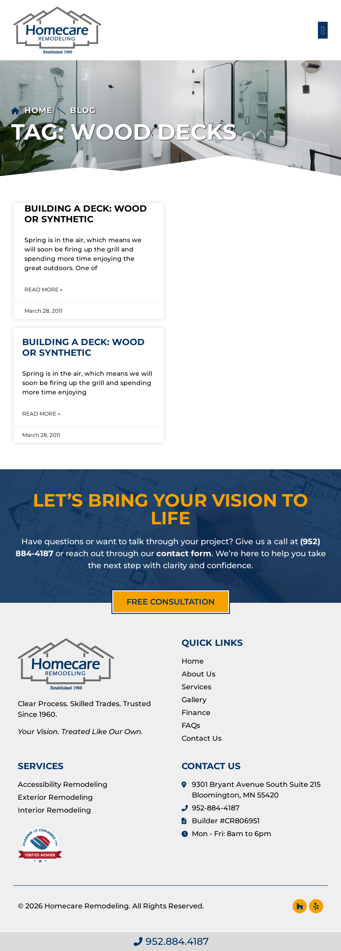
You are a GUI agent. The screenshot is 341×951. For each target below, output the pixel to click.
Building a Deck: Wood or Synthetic (85, 213)
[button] (323, 30)
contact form (183, 553)
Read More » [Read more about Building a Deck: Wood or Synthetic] (43, 289)
